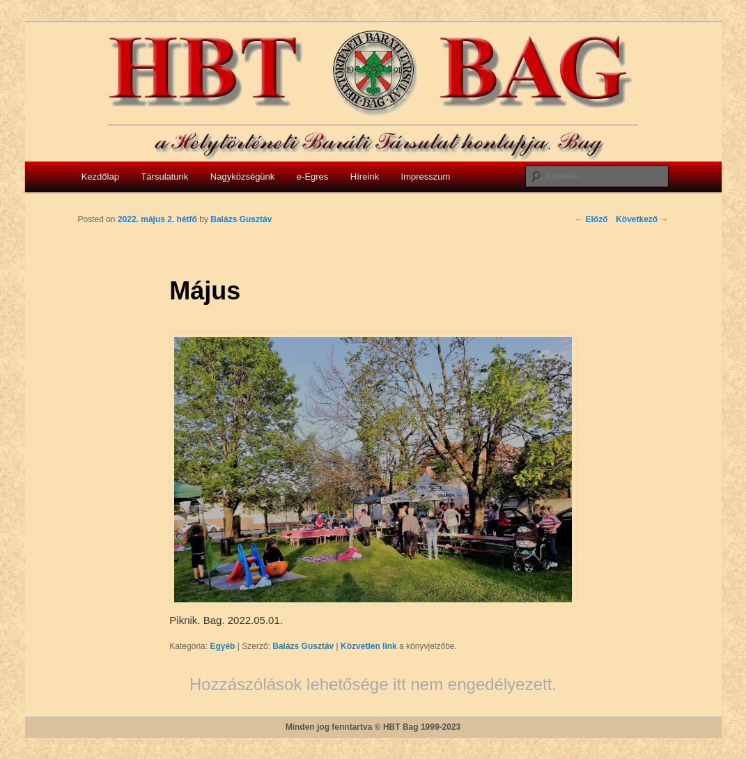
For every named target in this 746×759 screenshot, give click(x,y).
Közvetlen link (370, 646)
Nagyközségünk (242, 176)
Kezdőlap (100, 176)
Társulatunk (164, 176)
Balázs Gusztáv (303, 646)
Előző (591, 219)
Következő (642, 219)
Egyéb (222, 646)
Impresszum (426, 176)
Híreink (364, 176)
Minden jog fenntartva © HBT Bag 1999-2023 (373, 727)
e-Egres (313, 176)
